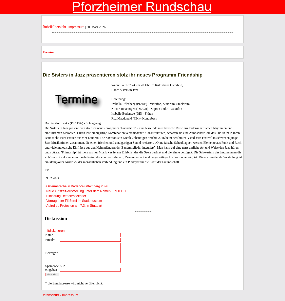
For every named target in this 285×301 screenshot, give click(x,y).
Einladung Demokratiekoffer (66, 196)
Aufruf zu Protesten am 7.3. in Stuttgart (74, 205)
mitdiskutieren (55, 230)
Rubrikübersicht (54, 27)
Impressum (76, 27)
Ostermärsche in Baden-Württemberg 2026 (77, 186)
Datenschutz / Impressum (59, 295)
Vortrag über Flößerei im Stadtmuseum (74, 200)
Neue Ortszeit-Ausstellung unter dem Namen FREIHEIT (86, 191)
